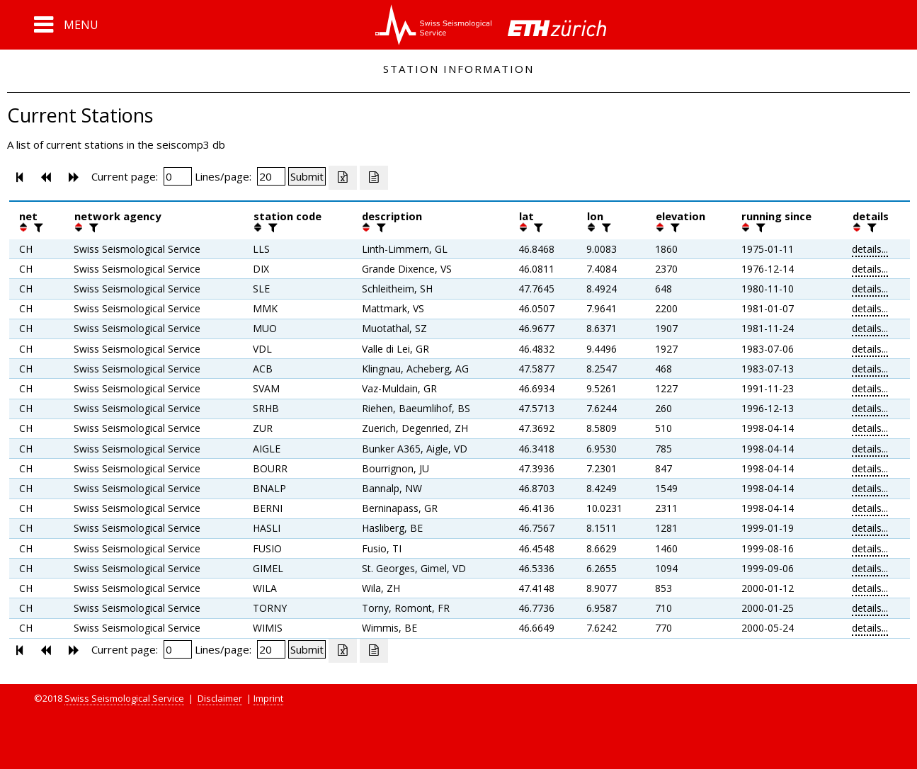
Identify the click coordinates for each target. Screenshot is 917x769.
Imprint (268, 698)
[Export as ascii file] (374, 178)
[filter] (36, 227)
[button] (66, 24)
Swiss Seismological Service (124, 698)
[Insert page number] (178, 176)
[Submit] (307, 176)
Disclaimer (220, 698)
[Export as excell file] (343, 178)
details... (870, 249)
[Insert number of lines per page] (271, 176)
